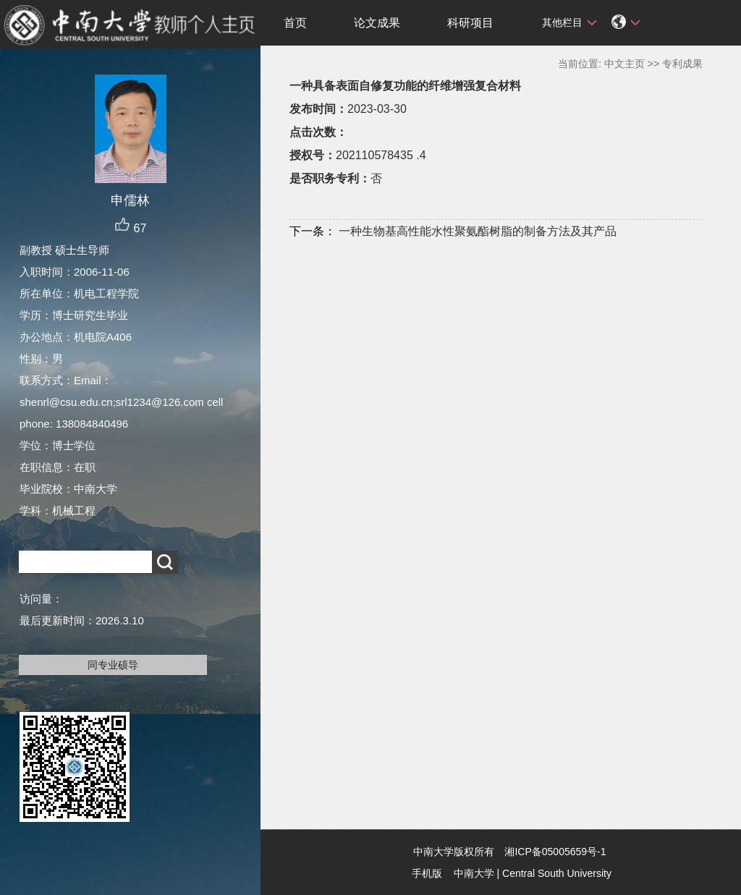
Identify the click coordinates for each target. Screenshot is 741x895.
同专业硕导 (113, 665)
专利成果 (682, 63)
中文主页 (624, 63)
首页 (295, 23)
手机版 (427, 873)
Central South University (556, 873)
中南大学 (474, 873)
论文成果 (377, 23)
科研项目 (470, 23)
